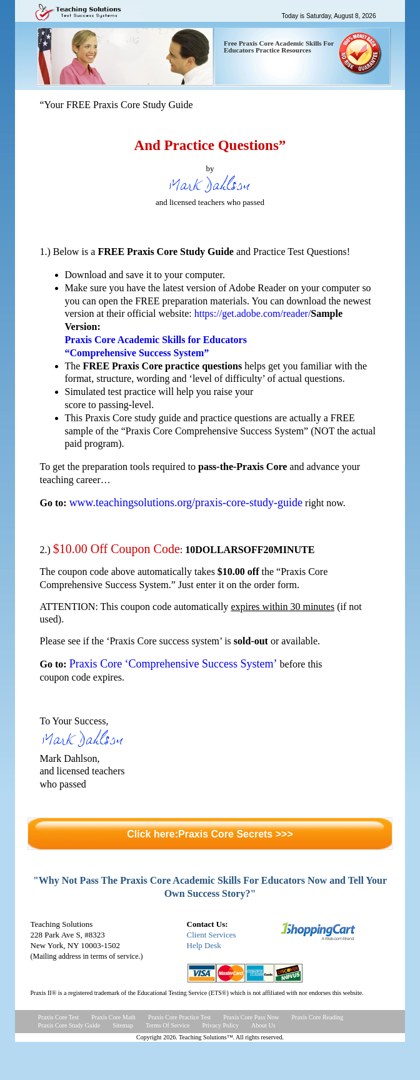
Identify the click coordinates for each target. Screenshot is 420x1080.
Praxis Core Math (113, 1017)
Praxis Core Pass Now (251, 1017)
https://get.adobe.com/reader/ (252, 313)
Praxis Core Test (58, 1017)
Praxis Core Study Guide (69, 1025)
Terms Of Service (167, 1025)
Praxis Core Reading (318, 1017)
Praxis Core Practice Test (179, 1017)
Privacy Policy (220, 1025)
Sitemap (122, 1025)
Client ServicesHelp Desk (211, 940)
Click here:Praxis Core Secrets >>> (210, 834)
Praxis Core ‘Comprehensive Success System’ (173, 664)
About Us (263, 1025)
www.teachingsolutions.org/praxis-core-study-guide (185, 502)
